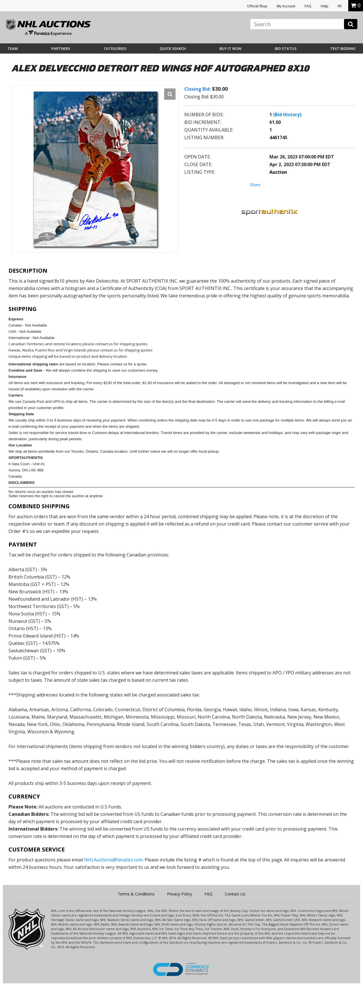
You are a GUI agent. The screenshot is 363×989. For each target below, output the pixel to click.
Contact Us (235, 894)
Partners (60, 48)
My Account (286, 6)
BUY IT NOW (230, 48)
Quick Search (173, 48)
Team (12, 48)
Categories (115, 48)
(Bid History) (287, 114)
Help (324, 6)
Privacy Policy (179, 894)
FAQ (308, 6)
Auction (278, 172)
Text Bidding (343, 48)
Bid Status (286, 48)
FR (339, 6)
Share (255, 184)
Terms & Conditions (136, 894)
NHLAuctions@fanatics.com (113, 860)
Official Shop (257, 6)
